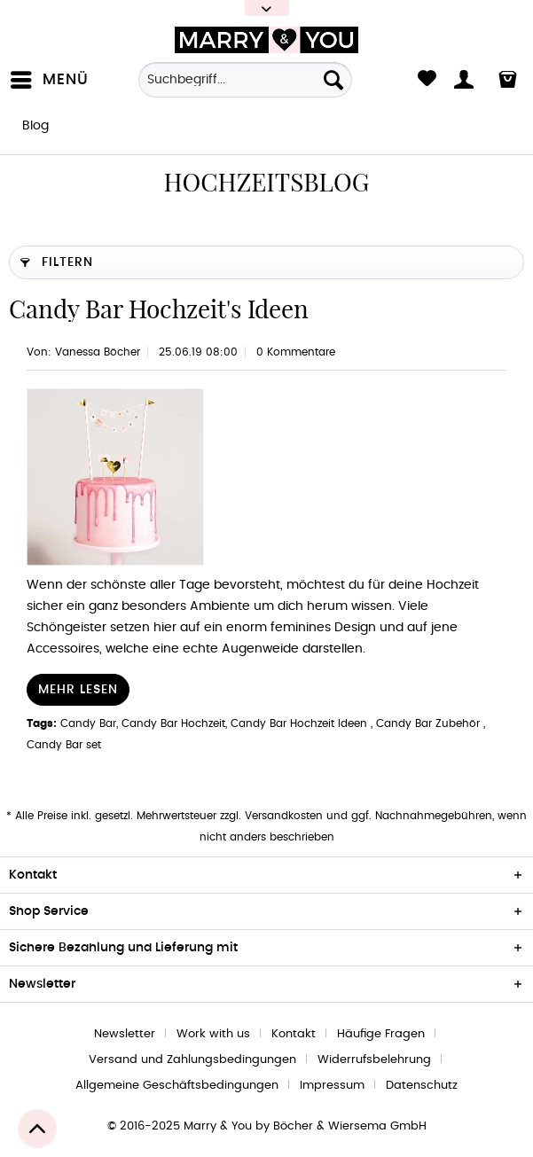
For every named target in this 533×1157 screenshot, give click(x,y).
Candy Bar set (64, 744)
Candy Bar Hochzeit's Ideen (159, 308)
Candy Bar (88, 723)
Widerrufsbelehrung (374, 1060)
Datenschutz (422, 1085)
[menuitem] (53, 80)
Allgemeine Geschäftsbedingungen (176, 1085)
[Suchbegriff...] (244, 80)
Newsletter (124, 1034)
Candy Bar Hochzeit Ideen (301, 723)
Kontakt (293, 1034)
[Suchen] (333, 80)
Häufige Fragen (381, 1034)
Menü (50, 76)
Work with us (213, 1034)
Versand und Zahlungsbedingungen (192, 1060)
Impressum (332, 1085)
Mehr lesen (78, 690)
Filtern (56, 258)
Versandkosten (284, 815)
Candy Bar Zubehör (429, 723)
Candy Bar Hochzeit (173, 723)
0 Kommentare (295, 352)
